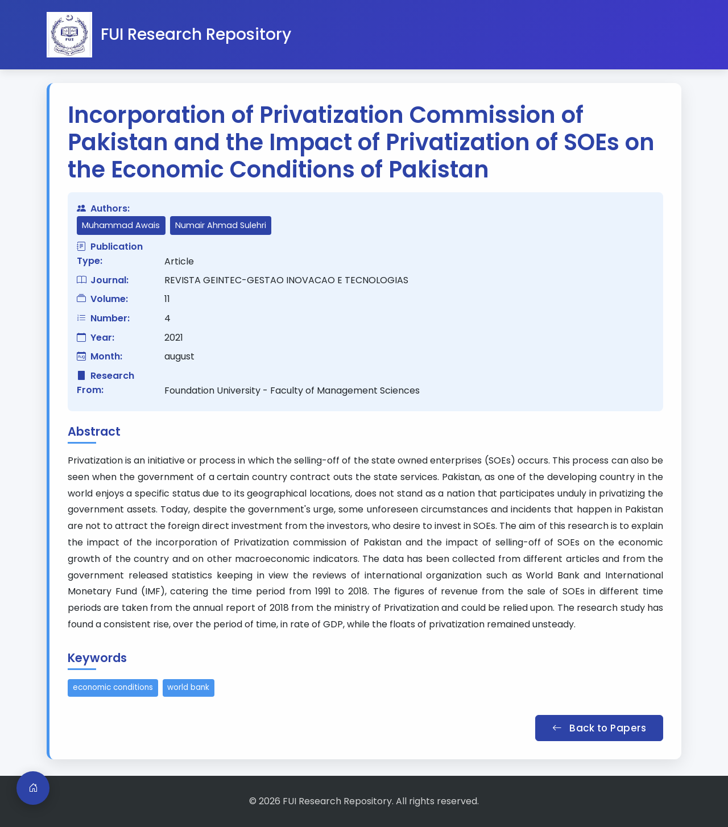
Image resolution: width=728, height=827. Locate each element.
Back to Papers (599, 728)
